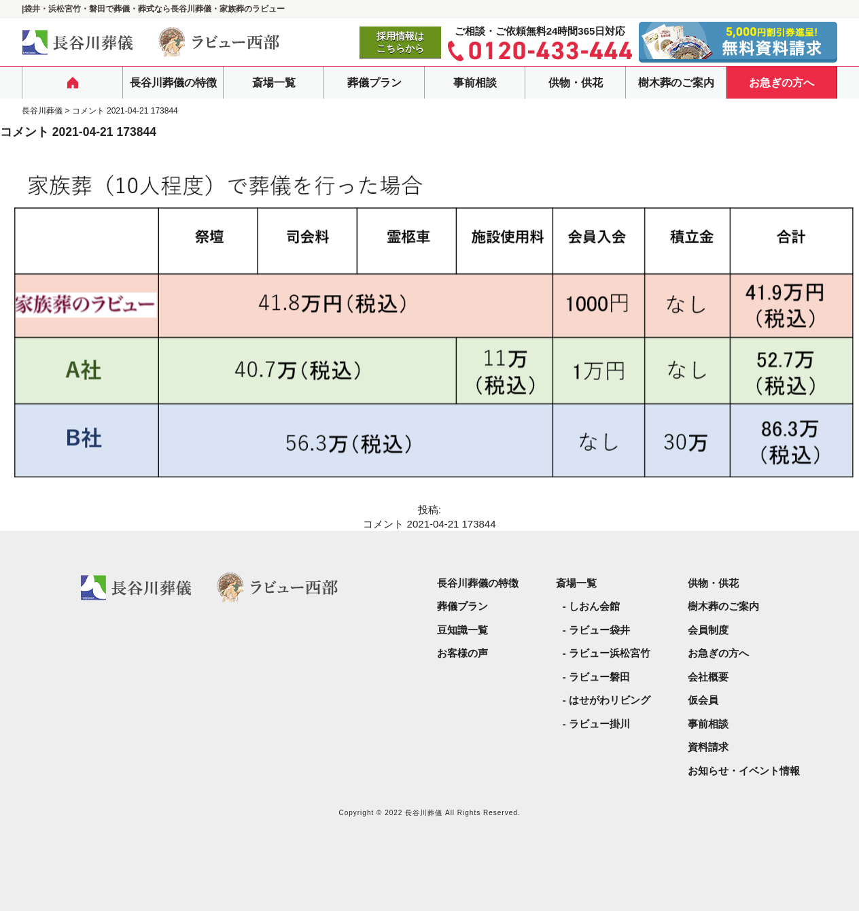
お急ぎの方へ (781, 82)
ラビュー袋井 (599, 630)
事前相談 (475, 82)
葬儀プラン (374, 82)
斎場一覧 (274, 82)
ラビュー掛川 (599, 723)
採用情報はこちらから (400, 42)
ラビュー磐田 (599, 677)
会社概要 (708, 677)
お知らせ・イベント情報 (744, 770)
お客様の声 (462, 653)
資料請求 (708, 747)
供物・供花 (575, 82)
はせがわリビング (609, 700)
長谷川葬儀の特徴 (173, 82)
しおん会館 (594, 606)
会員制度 (708, 630)
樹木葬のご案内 (676, 82)
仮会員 (703, 700)
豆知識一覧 (462, 630)
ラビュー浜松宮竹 (609, 653)
